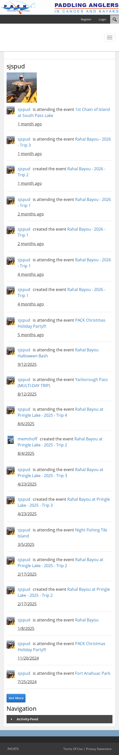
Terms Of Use (73, 749)
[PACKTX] (59, 7)
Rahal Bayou (87, 620)
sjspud (24, 109)
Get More (16, 698)
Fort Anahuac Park (92, 673)
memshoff (27, 439)
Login (102, 19)
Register (86, 19)
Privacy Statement (98, 749)
